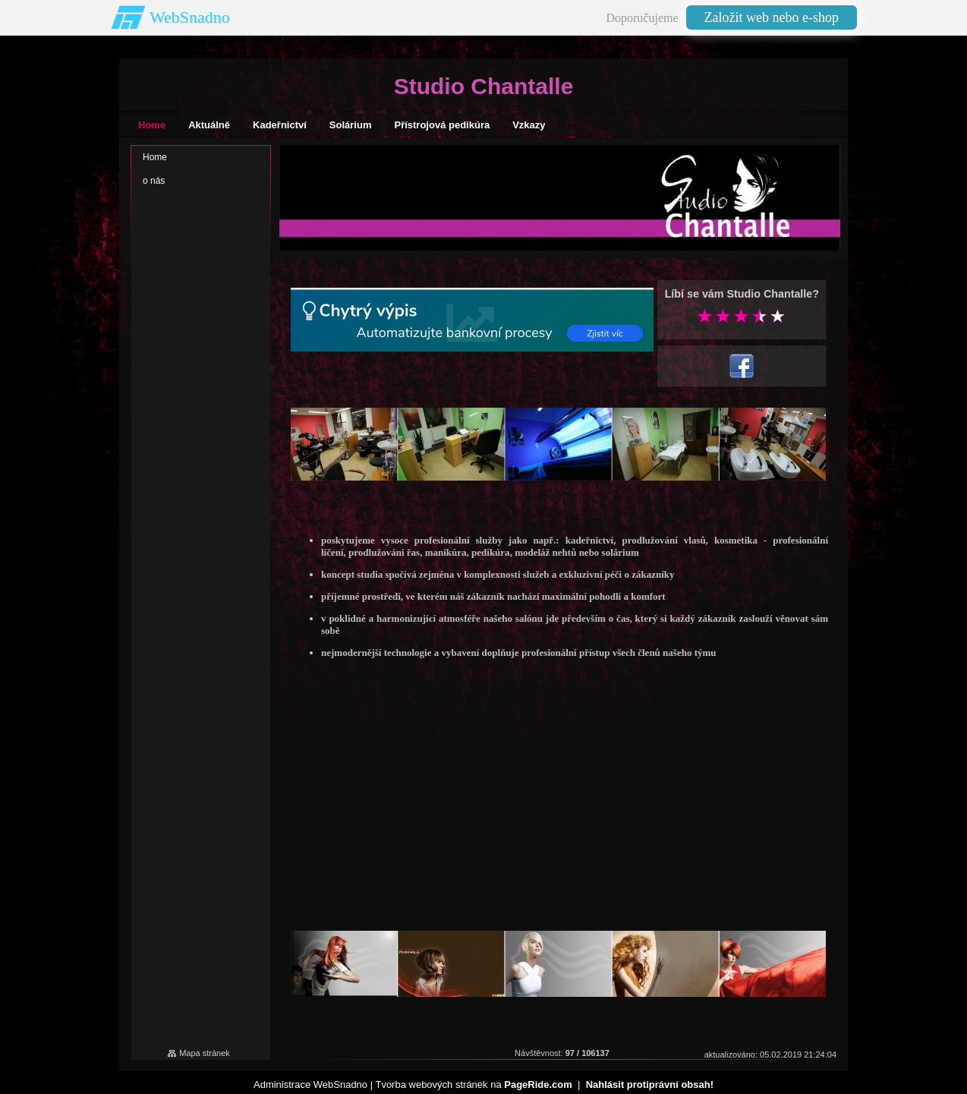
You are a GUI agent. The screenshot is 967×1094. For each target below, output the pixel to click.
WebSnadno (190, 17)
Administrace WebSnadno (310, 1084)
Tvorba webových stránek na (473, 1084)
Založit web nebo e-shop (771, 17)
